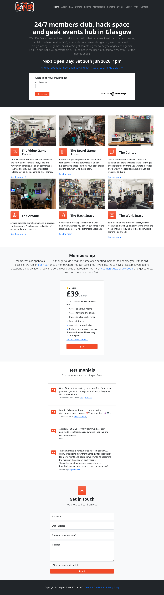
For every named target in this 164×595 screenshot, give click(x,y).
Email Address (41, 82)
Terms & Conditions (94, 587)
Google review (86, 397)
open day (43, 264)
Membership (99, 6)
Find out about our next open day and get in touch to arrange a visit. (82, 67)
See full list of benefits (77, 339)
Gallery (129, 6)
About (64, 6)
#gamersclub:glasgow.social (117, 268)
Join (82, 346)
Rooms (87, 6)
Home (56, 6)
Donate (78, 6)
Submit (82, 571)
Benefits (111, 6)
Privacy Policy (112, 587)
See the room (18, 177)
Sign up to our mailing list (65, 565)
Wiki (136, 6)
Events (120, 6)
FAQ (71, 6)
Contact (144, 6)
